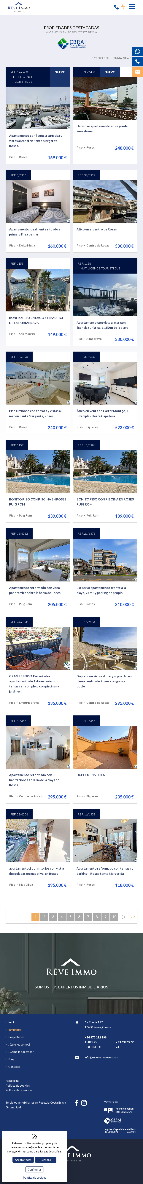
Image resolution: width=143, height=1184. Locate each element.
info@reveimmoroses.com (101, 1057)
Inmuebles (15, 1029)
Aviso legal (12, 1080)
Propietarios (16, 1037)
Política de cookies (18, 1085)
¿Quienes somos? (19, 1044)
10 (114, 916)
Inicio (11, 1022)
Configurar (34, 1169)
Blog (11, 1059)
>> (133, 916)
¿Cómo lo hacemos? (21, 1051)
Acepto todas (23, 1159)
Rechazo (45, 1159)
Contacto (14, 1066)
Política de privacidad (19, 1090)
